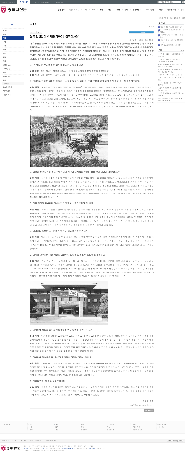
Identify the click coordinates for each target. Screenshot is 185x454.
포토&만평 (150, 10)
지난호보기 (7, 95)
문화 (126, 10)
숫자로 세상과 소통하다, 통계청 (170, 74)
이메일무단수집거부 (50, 441)
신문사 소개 (5, 441)
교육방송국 (60, 2)
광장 (101, 10)
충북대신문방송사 (8, 2)
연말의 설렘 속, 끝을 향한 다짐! (171, 27)
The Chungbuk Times (42, 2)
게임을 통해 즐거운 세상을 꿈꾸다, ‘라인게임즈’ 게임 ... (170, 70)
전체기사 (61, 10)
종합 (71, 10)
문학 (182, 10)
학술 (161, 10)
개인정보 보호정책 (35, 441)
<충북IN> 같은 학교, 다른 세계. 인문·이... (170, 35)
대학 (85, 10)
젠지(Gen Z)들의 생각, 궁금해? (170, 45)
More (182, 50)
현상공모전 (171, 10)
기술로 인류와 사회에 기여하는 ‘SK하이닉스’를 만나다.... (170, 60)
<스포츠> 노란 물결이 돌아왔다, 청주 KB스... (171, 30)
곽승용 (141, 32)
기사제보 (14, 441)
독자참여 (23, 441)
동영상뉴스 (137, 10)
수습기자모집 (7, 87)
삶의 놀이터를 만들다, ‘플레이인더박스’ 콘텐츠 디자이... (170, 65)
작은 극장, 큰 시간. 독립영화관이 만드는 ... (170, 41)
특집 (118, 10)
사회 (93, 10)
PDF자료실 (6, 91)
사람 (110, 10)
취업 (77, 9)
